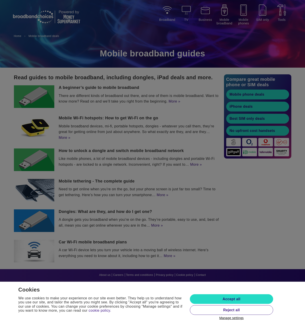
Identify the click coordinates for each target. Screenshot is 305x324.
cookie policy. (100, 310)
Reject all (231, 310)
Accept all (231, 299)
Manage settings (231, 318)
